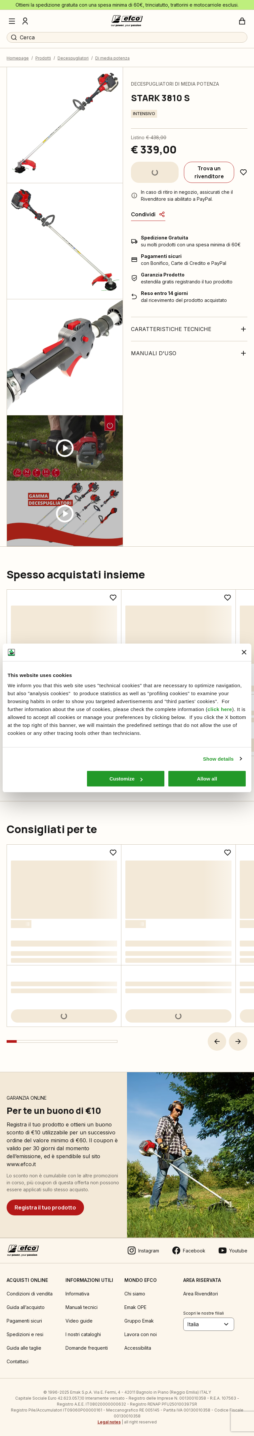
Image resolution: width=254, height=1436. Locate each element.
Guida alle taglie (24, 1348)
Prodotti (43, 58)
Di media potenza (112, 58)
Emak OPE (135, 1307)
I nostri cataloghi (83, 1334)
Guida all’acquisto (26, 1307)
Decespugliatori (73, 58)
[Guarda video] (65, 448)
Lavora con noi (140, 1334)
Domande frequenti (86, 1348)
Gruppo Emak (139, 1321)
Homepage (18, 58)
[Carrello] (242, 21)
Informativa (77, 1293)
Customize (126, 778)
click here (219, 709)
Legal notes (109, 1421)
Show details (218, 759)
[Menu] (12, 21)
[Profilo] (25, 21)
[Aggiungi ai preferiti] (243, 172)
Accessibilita (137, 1348)
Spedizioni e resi (25, 1334)
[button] (217, 1041)
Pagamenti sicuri (24, 1321)
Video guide (79, 1321)
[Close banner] (244, 652)
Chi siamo (134, 1293)
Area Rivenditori (200, 1293)
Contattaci (17, 1361)
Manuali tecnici (81, 1307)
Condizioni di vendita (30, 1293)
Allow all (207, 778)
